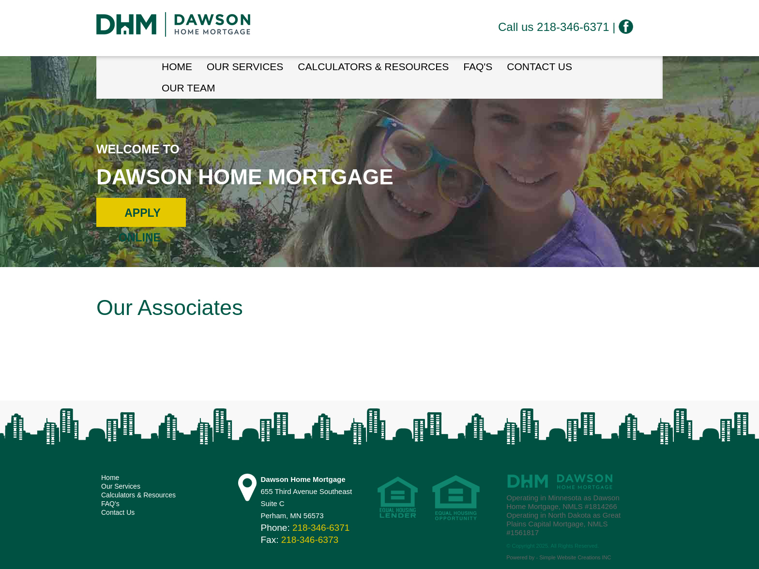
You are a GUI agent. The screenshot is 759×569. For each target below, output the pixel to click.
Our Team (188, 87)
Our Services (245, 66)
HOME (177, 66)
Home (110, 477)
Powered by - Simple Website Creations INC (558, 557)
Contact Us (539, 66)
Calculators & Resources (373, 66)
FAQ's (477, 66)
